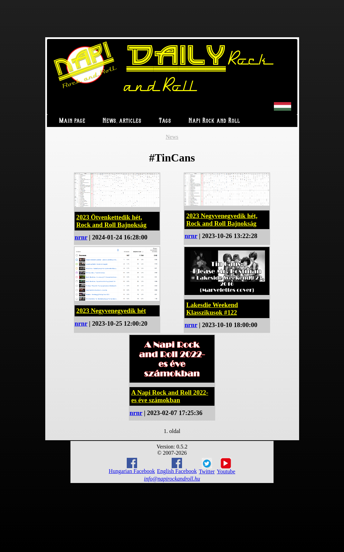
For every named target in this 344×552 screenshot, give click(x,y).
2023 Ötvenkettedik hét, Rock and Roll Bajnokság (111, 221)
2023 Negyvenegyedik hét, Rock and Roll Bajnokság (221, 219)
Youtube (226, 466)
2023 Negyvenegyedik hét (111, 310)
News (172, 137)
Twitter (207, 466)
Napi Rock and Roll (214, 121)
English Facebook (177, 466)
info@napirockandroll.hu (172, 479)
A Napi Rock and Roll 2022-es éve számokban (169, 396)
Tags (165, 121)
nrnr (81, 237)
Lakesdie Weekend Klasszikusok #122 (212, 308)
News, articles (122, 121)
